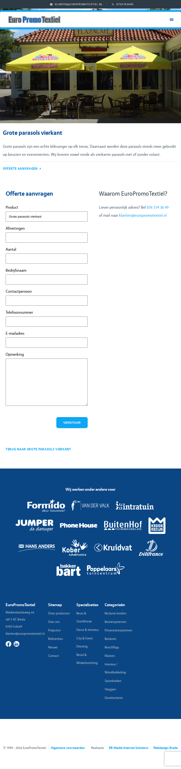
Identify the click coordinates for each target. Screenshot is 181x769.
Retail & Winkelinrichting (87, 659)
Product (12, 207)
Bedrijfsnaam (16, 270)
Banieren (110, 639)
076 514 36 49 (158, 207)
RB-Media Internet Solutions (128, 748)
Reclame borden (115, 613)
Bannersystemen (115, 622)
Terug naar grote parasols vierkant (38, 449)
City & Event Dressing (84, 642)
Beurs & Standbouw (84, 617)
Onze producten (59, 613)
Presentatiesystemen (117, 630)
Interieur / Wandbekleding (115, 668)
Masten (110, 656)
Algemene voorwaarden (68, 748)
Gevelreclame (114, 698)
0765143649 (124, 4)
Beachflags (112, 647)
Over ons (54, 622)
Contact (53, 656)
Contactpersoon (19, 291)
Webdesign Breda (165, 748)
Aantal (11, 249)
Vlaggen (110, 689)
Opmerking (15, 354)
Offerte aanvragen (20, 169)
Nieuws (53, 647)
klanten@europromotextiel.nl (79, 4)
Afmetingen (15, 228)
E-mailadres (15, 333)
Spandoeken (113, 681)
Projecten (54, 630)
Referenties (55, 639)
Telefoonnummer (19, 312)
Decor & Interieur (87, 630)
